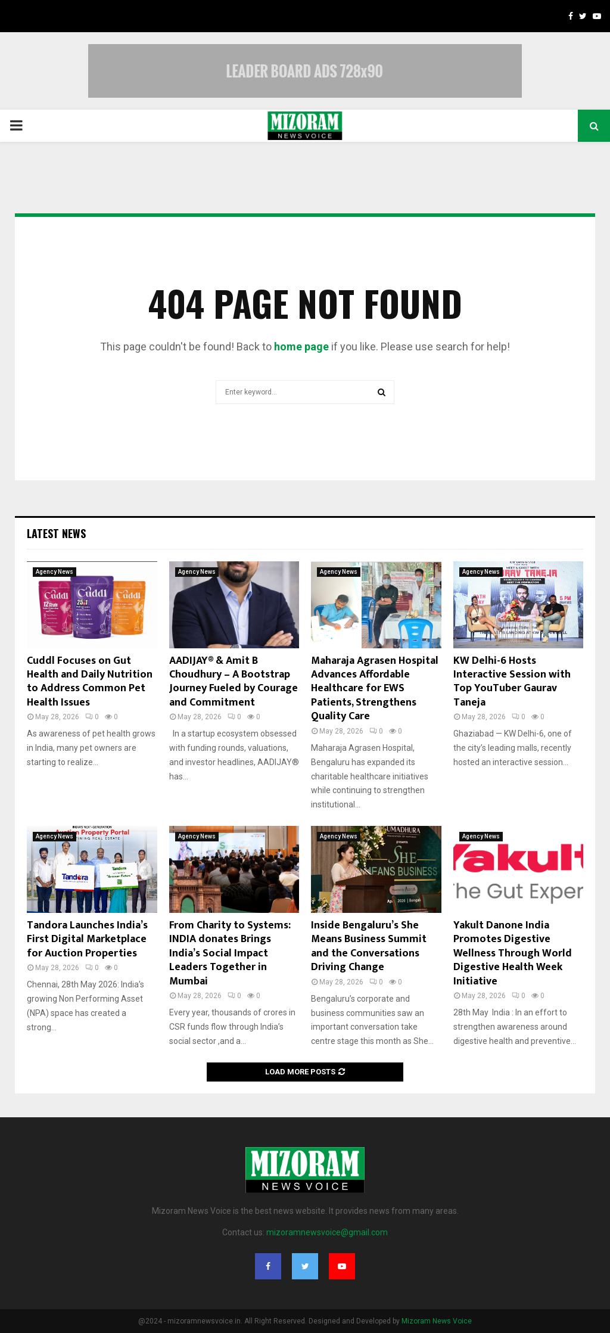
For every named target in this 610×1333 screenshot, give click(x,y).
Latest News (56, 533)
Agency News (54, 571)
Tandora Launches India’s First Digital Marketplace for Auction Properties (87, 939)
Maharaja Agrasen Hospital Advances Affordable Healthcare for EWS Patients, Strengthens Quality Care (374, 689)
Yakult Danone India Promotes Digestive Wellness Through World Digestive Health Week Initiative (512, 953)
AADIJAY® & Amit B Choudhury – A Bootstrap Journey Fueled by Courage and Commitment (233, 681)
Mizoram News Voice (437, 1321)
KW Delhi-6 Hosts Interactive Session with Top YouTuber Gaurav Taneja (512, 681)
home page (301, 346)
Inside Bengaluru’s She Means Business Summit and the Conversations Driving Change (369, 946)
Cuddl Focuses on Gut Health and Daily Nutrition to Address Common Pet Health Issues (89, 681)
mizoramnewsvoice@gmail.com (327, 1232)
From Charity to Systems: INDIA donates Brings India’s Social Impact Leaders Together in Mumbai (230, 953)
